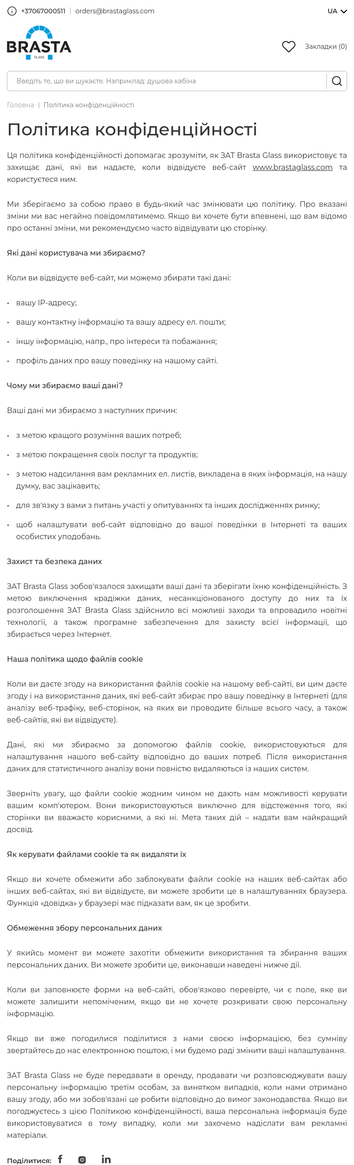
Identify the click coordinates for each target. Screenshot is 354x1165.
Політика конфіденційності (88, 105)
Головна (20, 105)
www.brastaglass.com (293, 167)
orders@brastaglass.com (115, 11)
